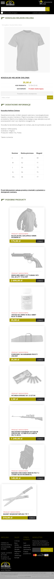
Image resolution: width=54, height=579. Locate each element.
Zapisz (50, 97)
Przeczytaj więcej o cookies (24, 576)
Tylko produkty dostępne (9, 13)
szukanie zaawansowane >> (40, 13)
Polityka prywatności (27, 552)
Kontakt (16, 558)
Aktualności (18, 547)
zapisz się (47, 550)
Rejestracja (26, 547)
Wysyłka (16, 549)
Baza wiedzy (16, 544)
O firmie (17, 541)
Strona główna (5, 25)
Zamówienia (27, 549)
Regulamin (17, 551)
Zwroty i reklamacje (17, 554)
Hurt (24, 543)
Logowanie (26, 545)
